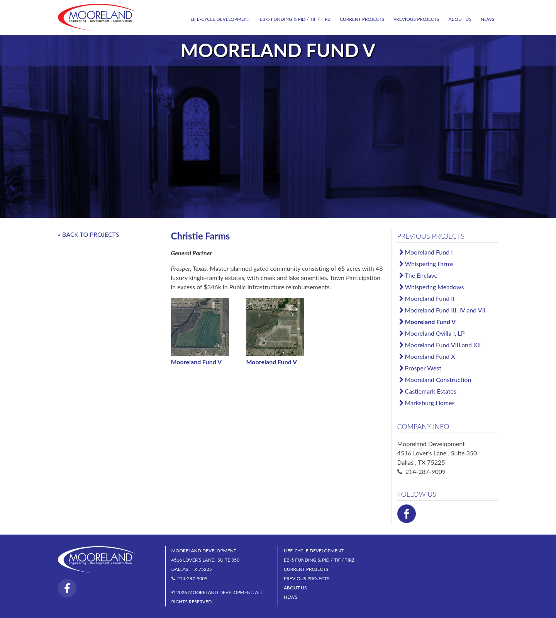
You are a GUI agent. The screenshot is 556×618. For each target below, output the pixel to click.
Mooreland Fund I (429, 252)
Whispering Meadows (434, 286)
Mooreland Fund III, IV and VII (445, 310)
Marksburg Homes (430, 402)
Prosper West (423, 368)
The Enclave (421, 275)
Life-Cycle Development (220, 19)
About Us (459, 19)
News (487, 19)
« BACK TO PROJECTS (88, 234)
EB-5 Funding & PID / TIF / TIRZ (295, 19)
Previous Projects (416, 19)
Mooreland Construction (438, 379)
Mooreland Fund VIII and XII (443, 344)
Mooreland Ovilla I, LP (435, 333)
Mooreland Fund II (430, 298)
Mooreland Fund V (430, 321)
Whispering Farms (429, 263)
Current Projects (362, 19)
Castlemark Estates (430, 391)
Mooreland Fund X (430, 356)
